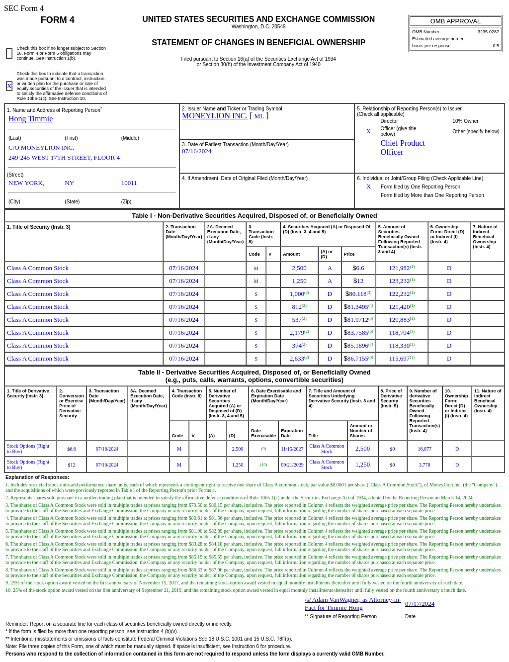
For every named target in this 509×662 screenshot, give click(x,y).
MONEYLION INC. (215, 115)
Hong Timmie (30, 118)
